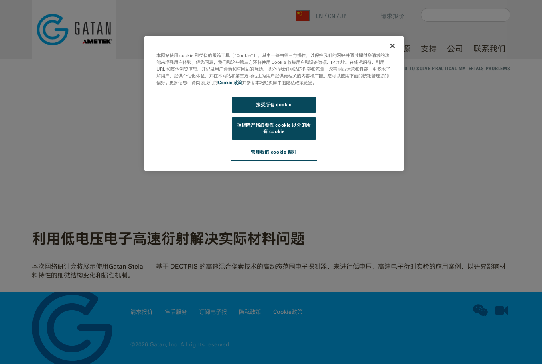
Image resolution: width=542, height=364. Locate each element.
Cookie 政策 (230, 82)
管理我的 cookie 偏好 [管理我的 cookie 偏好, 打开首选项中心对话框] (274, 152)
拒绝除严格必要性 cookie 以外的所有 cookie (273, 128)
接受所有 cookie (273, 104)
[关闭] (392, 46)
